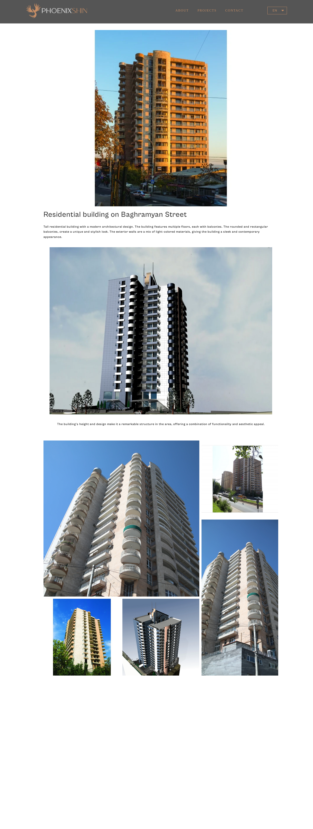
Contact (234, 7)
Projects (207, 7)
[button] (277, 7)
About (182, 7)
